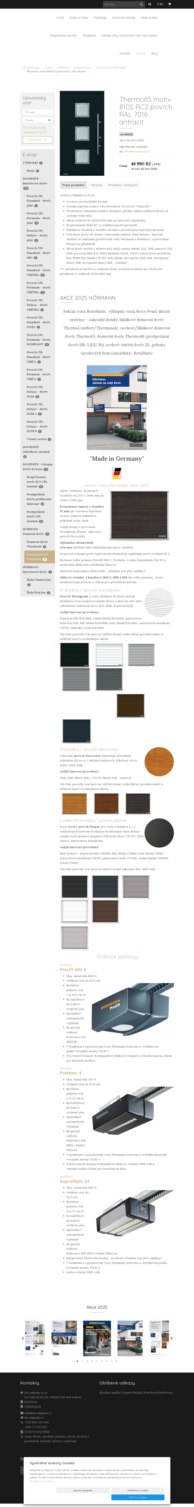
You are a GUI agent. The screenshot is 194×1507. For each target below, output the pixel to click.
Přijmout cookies (152, 1497)
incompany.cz (34, 1421)
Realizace (89, 35)
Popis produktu (73, 185)
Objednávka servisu (63, 35)
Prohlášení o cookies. (41, 1488)
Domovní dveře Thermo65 (111, 67)
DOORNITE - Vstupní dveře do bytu (37, 466)
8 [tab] (111, 1365)
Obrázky (96, 185)
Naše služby (149, 17)
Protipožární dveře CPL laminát (36, 516)
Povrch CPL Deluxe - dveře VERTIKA (37, 304)
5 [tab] (97, 1365)
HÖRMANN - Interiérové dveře (37, 569)
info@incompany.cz (137, 151)
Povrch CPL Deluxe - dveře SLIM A (37, 409)
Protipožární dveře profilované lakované (39, 499)
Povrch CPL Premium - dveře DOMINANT (39, 339)
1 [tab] (77, 1365)
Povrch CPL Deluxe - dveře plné (37, 235)
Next (171, 1340)
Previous (22, 1340)
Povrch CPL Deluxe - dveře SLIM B (37, 426)
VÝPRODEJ (33, 163)
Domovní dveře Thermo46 (37, 544)
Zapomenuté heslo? (35, 132)
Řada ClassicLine (39, 582)
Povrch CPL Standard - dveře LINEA (39, 322)
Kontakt (124, 53)
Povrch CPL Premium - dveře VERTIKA (39, 287)
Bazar (33, 170)
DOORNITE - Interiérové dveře (35, 183)
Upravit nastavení (97, 1497)
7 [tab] (107, 1365)
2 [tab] (82, 1365)
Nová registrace (33, 127)
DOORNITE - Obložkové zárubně (36, 451)
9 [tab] (116, 1365)
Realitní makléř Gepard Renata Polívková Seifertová (136, 1396)
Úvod (60, 17)
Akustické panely (123, 17)
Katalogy (100, 17)
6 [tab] (102, 1365)
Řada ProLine (38, 592)
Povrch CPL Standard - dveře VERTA (39, 357)
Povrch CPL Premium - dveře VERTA (39, 374)
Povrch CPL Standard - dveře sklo (39, 252)
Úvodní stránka (31, 67)
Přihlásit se (37, 139)
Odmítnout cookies (125, 1497)
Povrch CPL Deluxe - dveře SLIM (37, 391)
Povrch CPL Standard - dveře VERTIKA (39, 270)
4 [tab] (92, 1365)
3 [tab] (87, 1365)
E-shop (141, 53)
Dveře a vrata (78, 17)
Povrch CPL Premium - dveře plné (39, 218)
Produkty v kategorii (122, 185)
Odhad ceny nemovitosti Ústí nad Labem (129, 35)
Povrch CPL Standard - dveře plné (39, 200)
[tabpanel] (97, 1340)
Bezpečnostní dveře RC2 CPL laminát (37, 481)
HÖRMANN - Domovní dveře (74, 67)
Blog (154, 53)
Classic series (39, 439)
